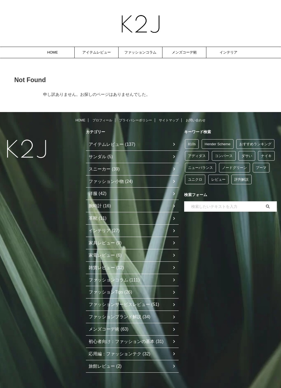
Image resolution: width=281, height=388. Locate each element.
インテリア (228, 52)
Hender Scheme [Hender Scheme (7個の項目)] (218, 144)
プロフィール (102, 120)
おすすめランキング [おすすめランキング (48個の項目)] (255, 144)
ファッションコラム (140, 52)
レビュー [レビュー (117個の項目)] (218, 179)
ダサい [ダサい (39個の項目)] (246, 156)
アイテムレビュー (96, 52)
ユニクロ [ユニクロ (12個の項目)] (195, 179)
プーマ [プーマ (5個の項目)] (261, 168)
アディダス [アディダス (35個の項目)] (197, 156)
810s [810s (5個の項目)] (192, 144)
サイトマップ (169, 120)
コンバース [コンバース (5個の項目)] (224, 156)
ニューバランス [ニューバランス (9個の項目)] (200, 168)
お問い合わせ (196, 120)
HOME (52, 52)
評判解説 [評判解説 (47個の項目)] (241, 179)
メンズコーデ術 (184, 52)
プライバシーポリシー (135, 120)
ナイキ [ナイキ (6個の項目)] (266, 156)
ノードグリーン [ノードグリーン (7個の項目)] (234, 168)
